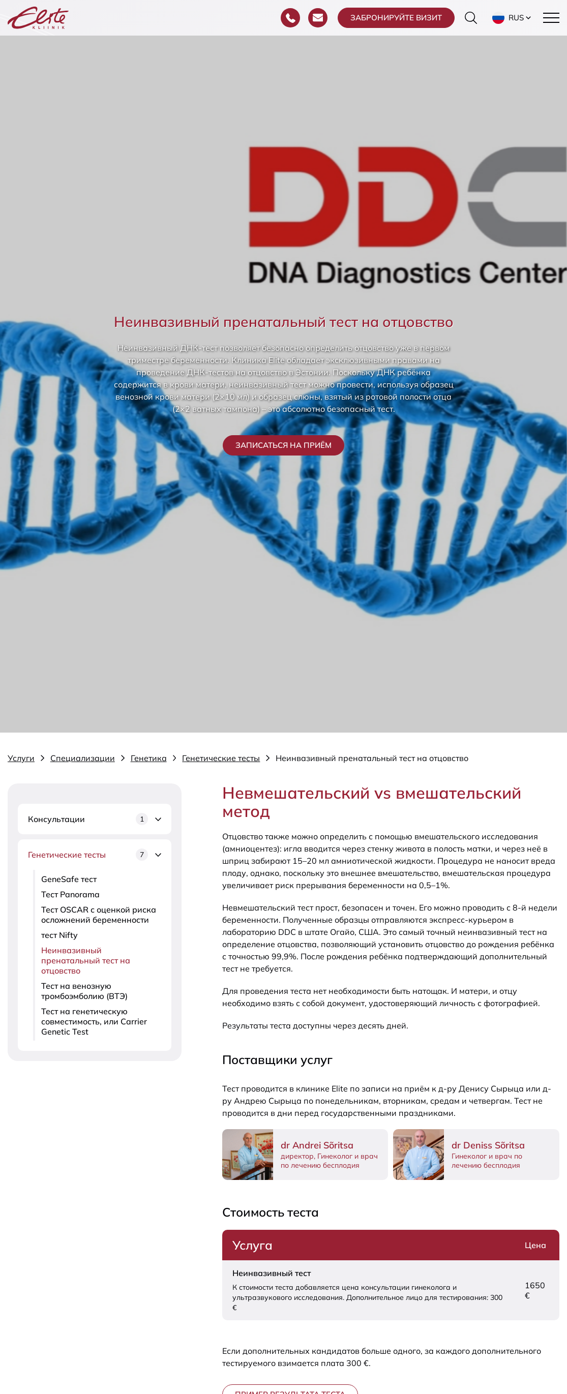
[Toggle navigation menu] (551, 18)
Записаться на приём (283, 445)
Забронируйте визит (396, 17)
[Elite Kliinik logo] (38, 17)
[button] (512, 18)
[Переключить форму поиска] (471, 18)
